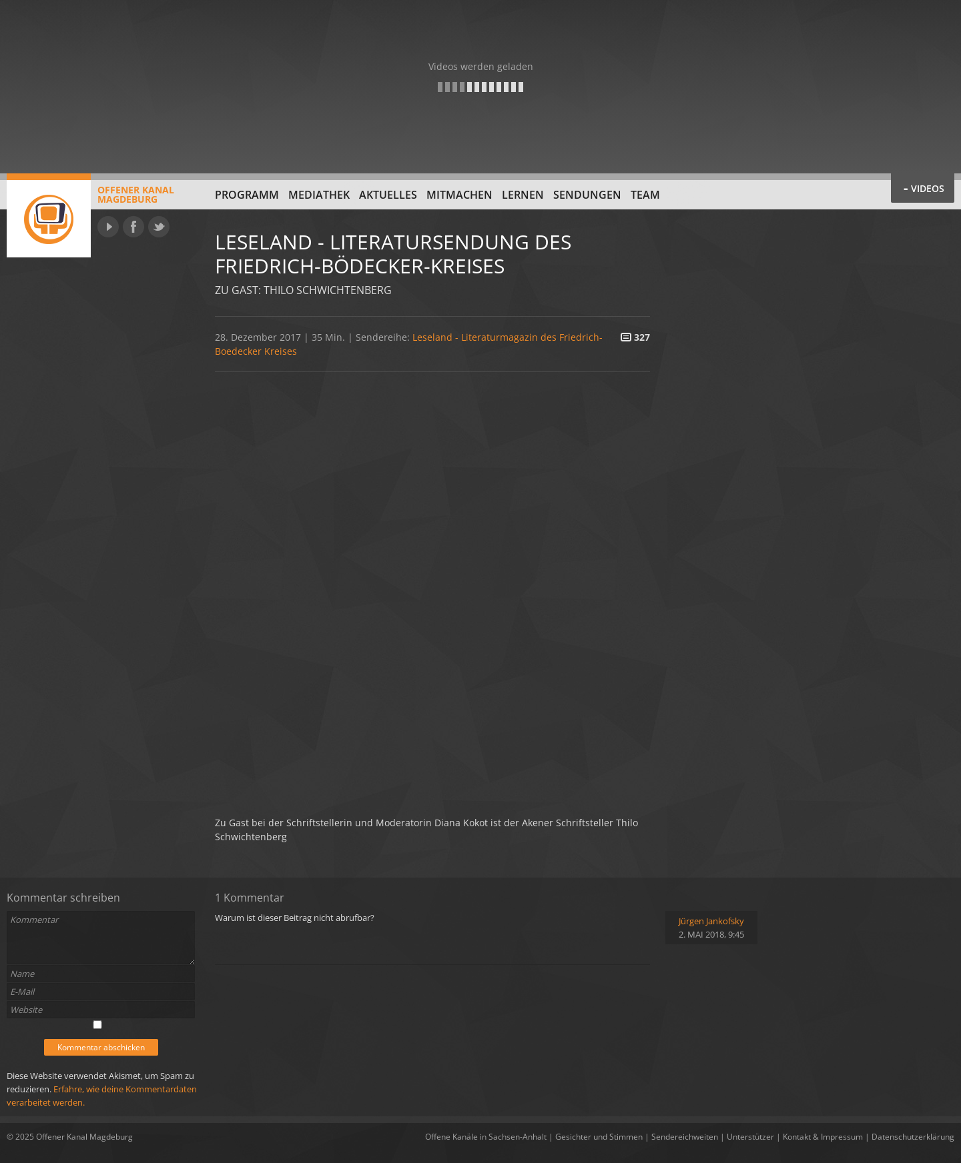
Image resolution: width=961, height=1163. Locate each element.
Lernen (523, 194)
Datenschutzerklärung (913, 1136)
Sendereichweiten (684, 1136)
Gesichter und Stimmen (599, 1136)
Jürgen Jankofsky (711, 921)
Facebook (133, 226)
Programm (247, 194)
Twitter (159, 226)
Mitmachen (459, 194)
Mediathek (319, 194)
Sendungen (587, 194)
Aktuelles (388, 194)
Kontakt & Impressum (823, 1136)
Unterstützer (750, 1136)
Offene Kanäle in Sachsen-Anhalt (486, 1136)
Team (645, 194)
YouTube (108, 226)
